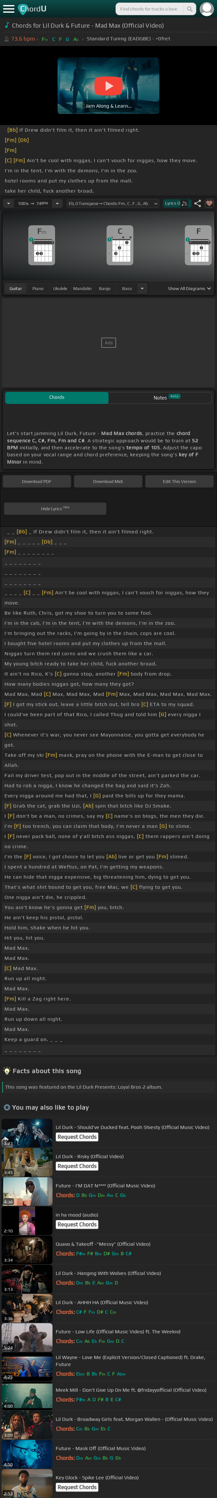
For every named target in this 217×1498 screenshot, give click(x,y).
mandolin (82, 288)
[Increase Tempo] (57, 203)
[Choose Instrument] (142, 288)
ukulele (60, 288)
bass (127, 288)
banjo (104, 288)
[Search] (189, 9)
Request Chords (77, 1137)
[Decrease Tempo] (8, 203)
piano (38, 288)
